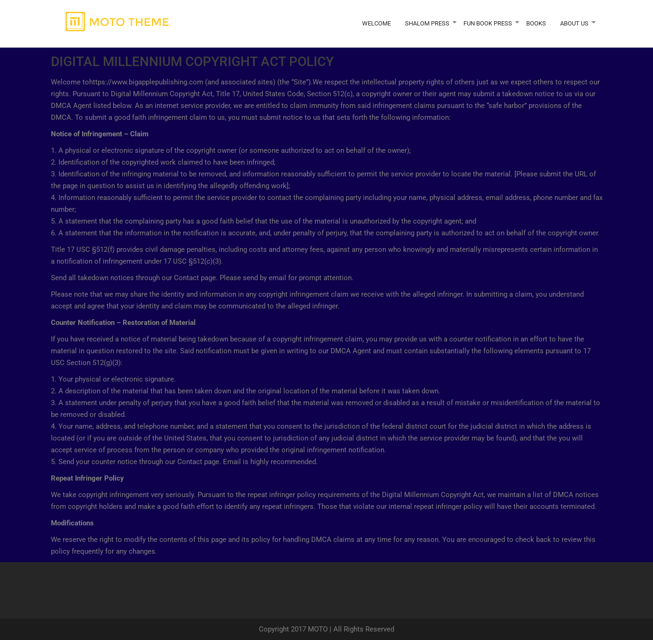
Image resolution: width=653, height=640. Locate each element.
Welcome (376, 23)
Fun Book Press (487, 23)
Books (536, 23)
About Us (574, 23)
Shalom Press (427, 23)
